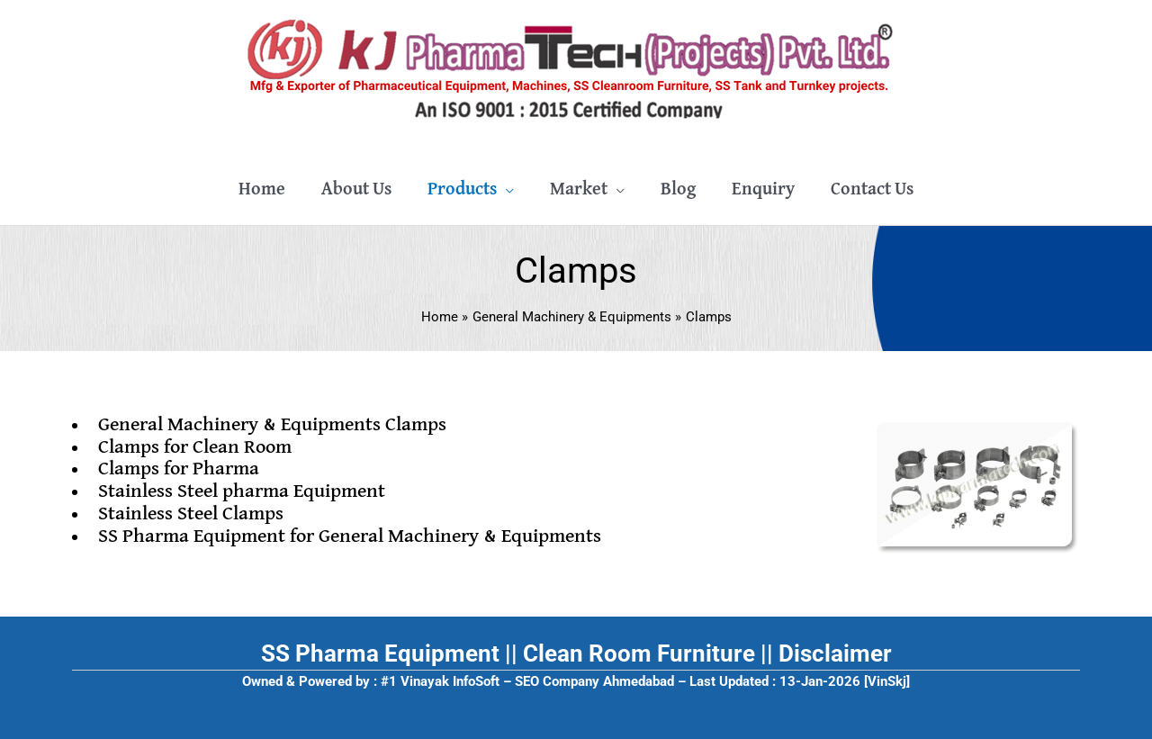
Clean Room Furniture (639, 653)
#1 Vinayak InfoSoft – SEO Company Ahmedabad (527, 681)
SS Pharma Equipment (380, 653)
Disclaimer (835, 653)
